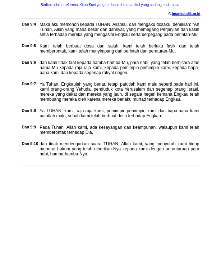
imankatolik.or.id (186, 14)
